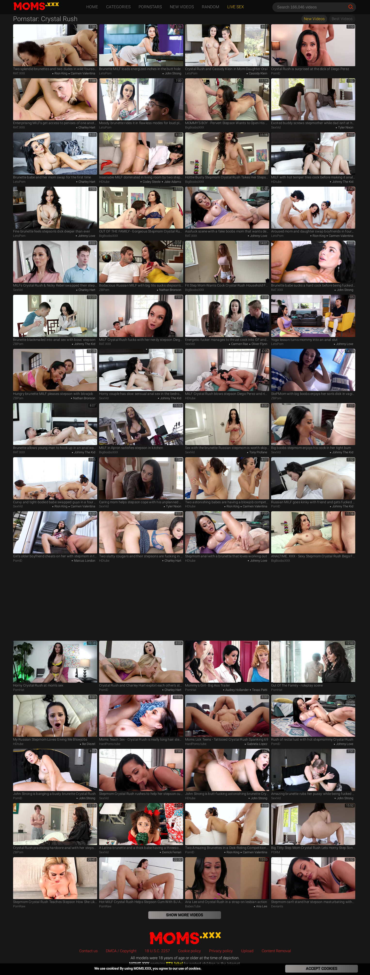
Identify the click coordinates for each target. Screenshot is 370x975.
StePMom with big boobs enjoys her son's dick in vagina (313, 372)
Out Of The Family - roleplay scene (313, 664)
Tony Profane (258, 452)
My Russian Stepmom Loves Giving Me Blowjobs (55, 718)
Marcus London (84, 560)
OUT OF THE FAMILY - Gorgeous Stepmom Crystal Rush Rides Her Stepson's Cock (141, 210)
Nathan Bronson (169, 289)
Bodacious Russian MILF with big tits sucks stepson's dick (141, 264)
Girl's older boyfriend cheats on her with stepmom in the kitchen (55, 534)
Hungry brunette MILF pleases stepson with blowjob (55, 372)
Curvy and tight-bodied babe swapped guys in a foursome (55, 480)
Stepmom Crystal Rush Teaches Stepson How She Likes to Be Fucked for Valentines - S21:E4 (55, 880)
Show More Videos (184, 915)
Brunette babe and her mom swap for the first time (55, 155)
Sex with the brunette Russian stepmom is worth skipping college (227, 426)
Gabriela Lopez (256, 743)
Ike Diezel (88, 743)
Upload (247, 951)
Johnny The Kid (342, 181)
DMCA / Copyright (121, 951)
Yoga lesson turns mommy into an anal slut (313, 318)
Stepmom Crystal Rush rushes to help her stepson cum (141, 772)
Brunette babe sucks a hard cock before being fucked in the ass (313, 264)
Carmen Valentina (82, 73)
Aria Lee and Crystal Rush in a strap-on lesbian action (227, 880)
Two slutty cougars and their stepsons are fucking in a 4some (141, 534)
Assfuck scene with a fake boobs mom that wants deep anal (227, 210)
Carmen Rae (239, 343)
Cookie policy (189, 951)
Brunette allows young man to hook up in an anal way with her (55, 426)
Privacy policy (221, 951)
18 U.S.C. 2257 (157, 951)
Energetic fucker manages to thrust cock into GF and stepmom (227, 318)
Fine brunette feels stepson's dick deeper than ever (55, 210)
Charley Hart (86, 127)
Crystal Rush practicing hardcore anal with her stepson (55, 826)
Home (92, 6)
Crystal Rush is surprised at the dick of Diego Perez (313, 47)
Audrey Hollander (237, 689)
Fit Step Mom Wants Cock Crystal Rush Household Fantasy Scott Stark (227, 264)
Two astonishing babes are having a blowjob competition (227, 480)
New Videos (182, 6)
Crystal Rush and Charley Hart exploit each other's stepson (141, 664)
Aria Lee (261, 906)
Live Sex (235, 6)
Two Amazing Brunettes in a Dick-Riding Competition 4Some (227, 826)
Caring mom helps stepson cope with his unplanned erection (141, 480)
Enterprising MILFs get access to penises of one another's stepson (55, 101)
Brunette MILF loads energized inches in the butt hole (141, 47)
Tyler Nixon (345, 127)
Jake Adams (172, 181)
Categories (118, 6)
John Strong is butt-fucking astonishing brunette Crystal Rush (227, 772)
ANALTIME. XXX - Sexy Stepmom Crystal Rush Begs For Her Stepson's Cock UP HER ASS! (313, 534)
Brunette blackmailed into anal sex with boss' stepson (55, 318)
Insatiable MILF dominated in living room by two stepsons (141, 155)
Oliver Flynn (259, 343)
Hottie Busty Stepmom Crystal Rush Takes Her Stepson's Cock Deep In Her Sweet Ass (227, 155)
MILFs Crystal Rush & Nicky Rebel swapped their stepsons (55, 264)
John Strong (172, 73)
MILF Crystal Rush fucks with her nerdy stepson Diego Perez (141, 318)
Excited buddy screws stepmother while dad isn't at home (313, 101)
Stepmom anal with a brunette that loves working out (227, 534)
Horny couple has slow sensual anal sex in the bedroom (141, 372)
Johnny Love (86, 235)
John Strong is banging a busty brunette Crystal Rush (55, 772)
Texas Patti (259, 689)
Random (210, 6)
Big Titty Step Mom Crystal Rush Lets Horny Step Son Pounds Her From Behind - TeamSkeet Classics (313, 826)
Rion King (60, 73)
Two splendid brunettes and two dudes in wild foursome (55, 47)
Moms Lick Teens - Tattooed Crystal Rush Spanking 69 (227, 718)
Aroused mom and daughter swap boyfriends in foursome (313, 210)
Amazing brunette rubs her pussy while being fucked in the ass (313, 772)
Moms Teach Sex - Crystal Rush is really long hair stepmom (141, 718)
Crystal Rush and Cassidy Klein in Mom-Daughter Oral (227, 47)
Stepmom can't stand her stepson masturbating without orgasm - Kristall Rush (313, 880)
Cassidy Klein (257, 73)
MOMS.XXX (185, 937)
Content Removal (276, 951)
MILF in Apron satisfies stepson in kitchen (141, 426)
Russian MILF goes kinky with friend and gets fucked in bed (313, 480)
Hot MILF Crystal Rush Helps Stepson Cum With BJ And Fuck (141, 880)
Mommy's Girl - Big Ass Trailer (227, 664)
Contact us (88, 951)
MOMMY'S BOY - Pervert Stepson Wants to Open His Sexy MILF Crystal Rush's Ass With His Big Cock (227, 101)
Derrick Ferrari (171, 852)
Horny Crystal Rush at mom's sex (55, 664)
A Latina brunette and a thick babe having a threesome (141, 826)
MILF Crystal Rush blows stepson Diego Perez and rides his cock (227, 372)
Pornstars (150, 6)
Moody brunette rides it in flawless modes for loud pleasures (141, 101)
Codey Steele (151, 181)
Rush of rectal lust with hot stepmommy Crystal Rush (313, 718)
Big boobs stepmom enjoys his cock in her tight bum (313, 426)
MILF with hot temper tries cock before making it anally (313, 155)
